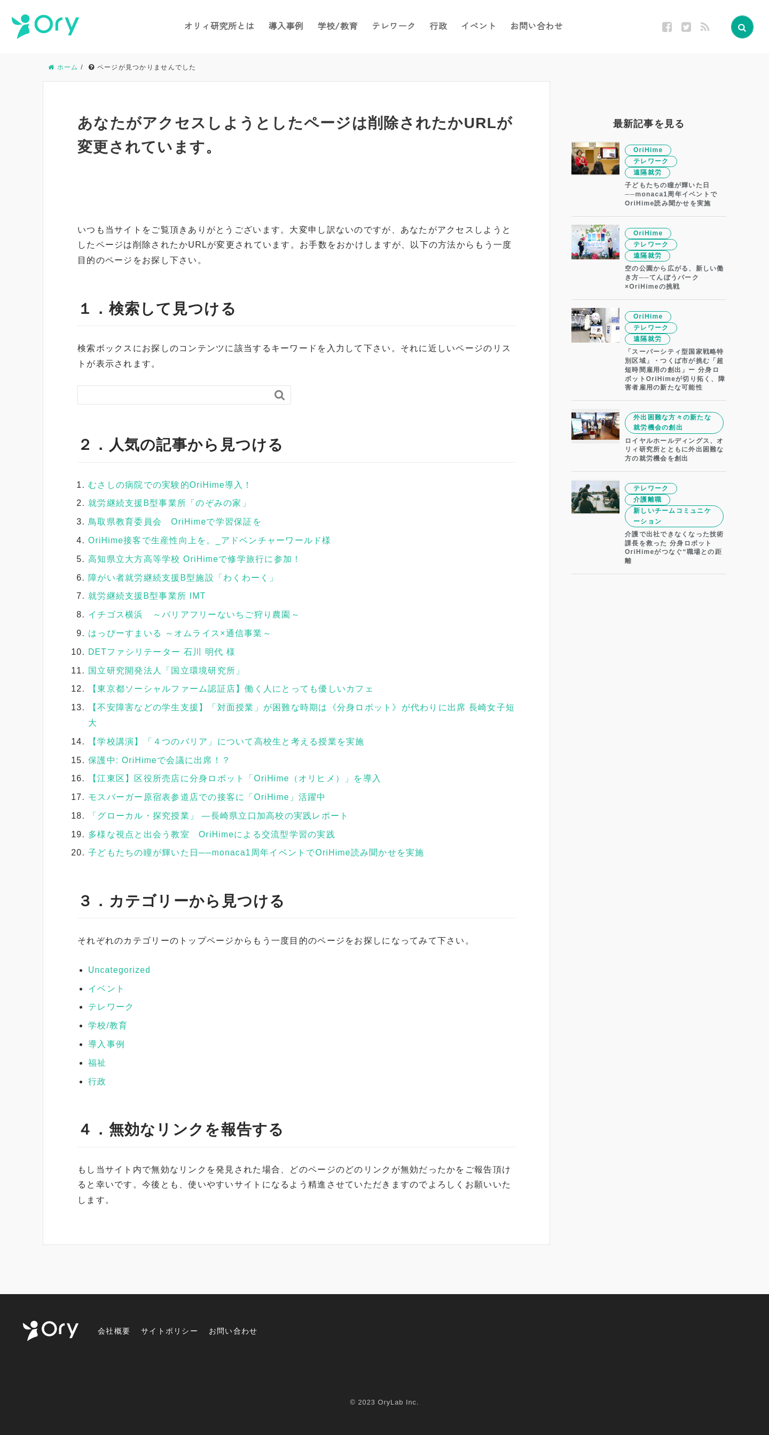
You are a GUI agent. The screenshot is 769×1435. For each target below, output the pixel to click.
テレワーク (394, 25)
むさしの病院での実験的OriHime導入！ (171, 484)
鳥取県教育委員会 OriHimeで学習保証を (175, 521)
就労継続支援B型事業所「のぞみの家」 (170, 503)
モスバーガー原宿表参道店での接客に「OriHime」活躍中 (207, 797)
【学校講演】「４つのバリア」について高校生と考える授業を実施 (226, 741)
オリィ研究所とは (219, 25)
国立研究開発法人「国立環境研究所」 (166, 670)
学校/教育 (337, 25)
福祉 (97, 1062)
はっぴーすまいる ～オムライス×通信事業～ (180, 633)
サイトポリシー (177, 1330)
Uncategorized (120, 969)
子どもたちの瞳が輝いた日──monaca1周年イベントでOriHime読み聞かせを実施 (257, 852)
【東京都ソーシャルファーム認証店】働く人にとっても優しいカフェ (231, 688)
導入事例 (285, 25)
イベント (478, 25)
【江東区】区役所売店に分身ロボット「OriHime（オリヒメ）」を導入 (235, 778)
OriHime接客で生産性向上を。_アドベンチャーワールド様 (210, 540)
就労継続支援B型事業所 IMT (147, 595)
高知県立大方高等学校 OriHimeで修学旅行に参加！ (195, 559)
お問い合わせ (536, 25)
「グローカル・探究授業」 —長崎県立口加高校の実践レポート (219, 815)
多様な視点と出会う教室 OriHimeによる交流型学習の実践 (212, 834)
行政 (438, 25)
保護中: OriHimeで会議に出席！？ (160, 760)
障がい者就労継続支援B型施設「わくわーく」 (183, 577)
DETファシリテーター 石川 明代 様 (162, 651)
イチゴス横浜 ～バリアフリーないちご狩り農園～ (194, 614)
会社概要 (116, 1330)
